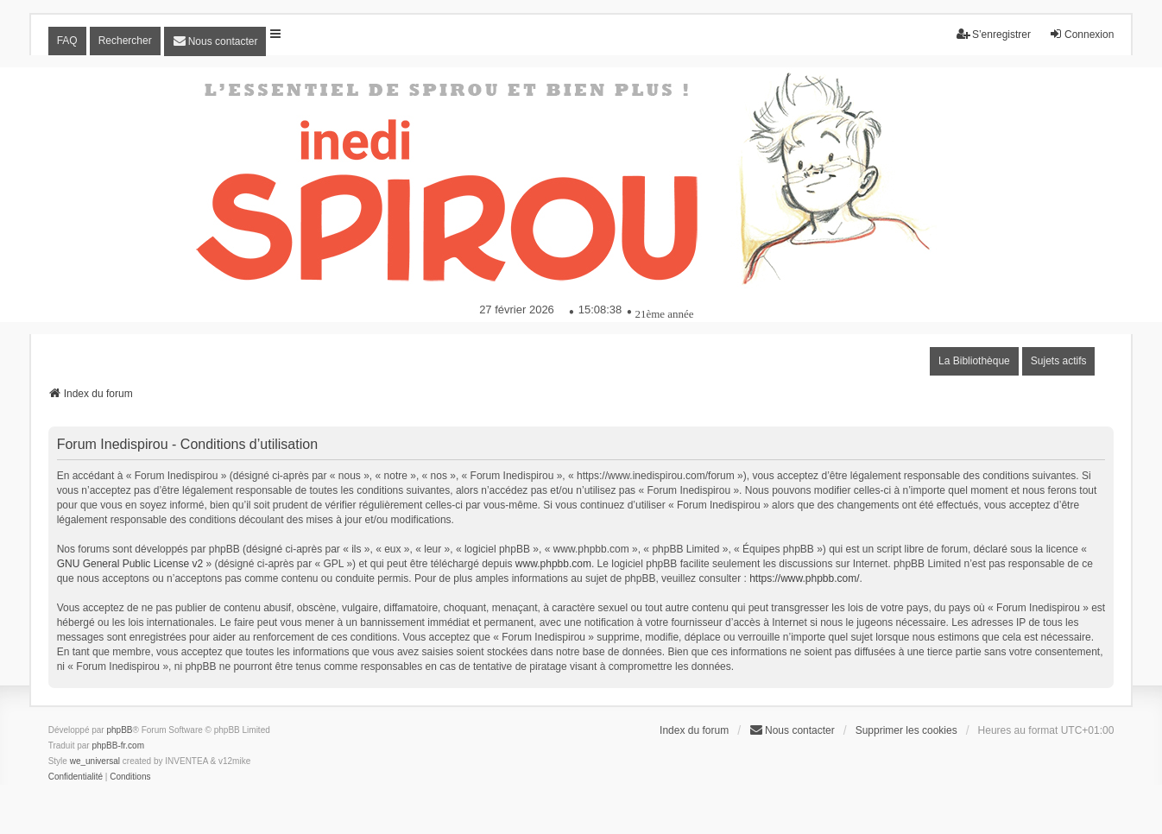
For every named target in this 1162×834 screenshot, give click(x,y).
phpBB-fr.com (118, 745)
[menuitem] (215, 41)
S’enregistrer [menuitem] (994, 34)
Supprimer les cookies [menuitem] (906, 730)
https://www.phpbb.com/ (804, 578)
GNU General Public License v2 (130, 564)
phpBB (119, 730)
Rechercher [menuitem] (125, 41)
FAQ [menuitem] (67, 41)
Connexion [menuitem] (1081, 34)
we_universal (95, 761)
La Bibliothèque (974, 361)
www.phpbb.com (553, 564)
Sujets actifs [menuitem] (1059, 361)
